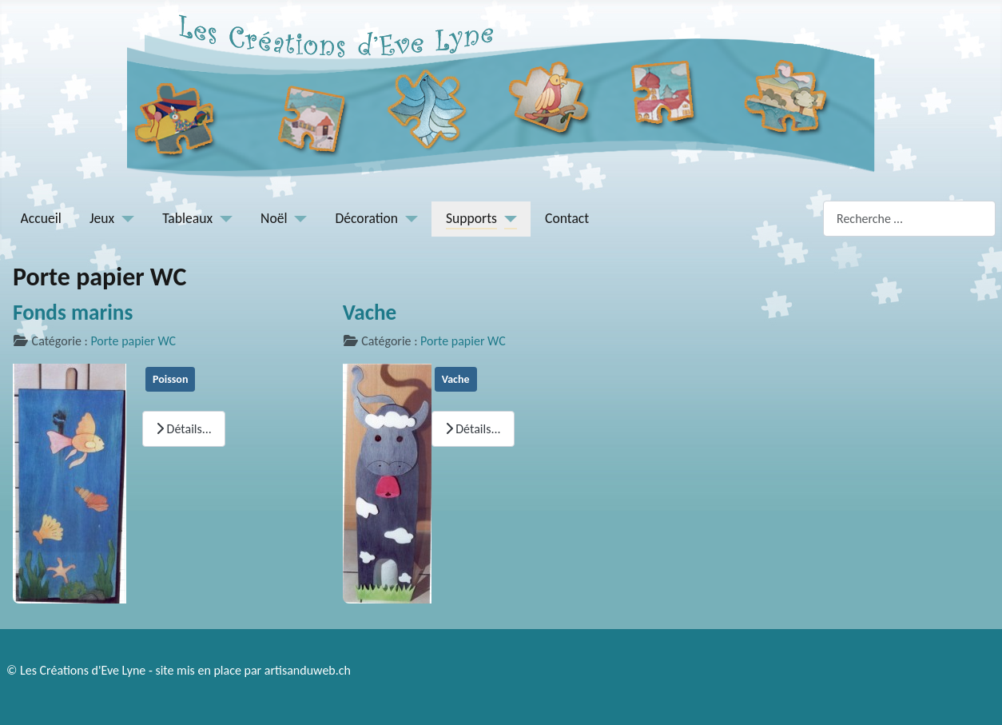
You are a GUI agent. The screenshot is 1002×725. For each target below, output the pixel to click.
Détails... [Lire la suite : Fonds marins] (184, 428)
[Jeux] (124, 218)
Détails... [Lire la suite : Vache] (473, 428)
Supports (471, 218)
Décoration (367, 218)
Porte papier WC (133, 341)
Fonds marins (73, 312)
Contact (567, 218)
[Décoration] (408, 218)
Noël (273, 218)
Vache (370, 312)
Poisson (170, 379)
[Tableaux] (223, 218)
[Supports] (507, 218)
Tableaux (187, 218)
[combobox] (909, 219)
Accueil (41, 218)
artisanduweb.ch (307, 670)
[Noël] (298, 218)
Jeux (101, 218)
